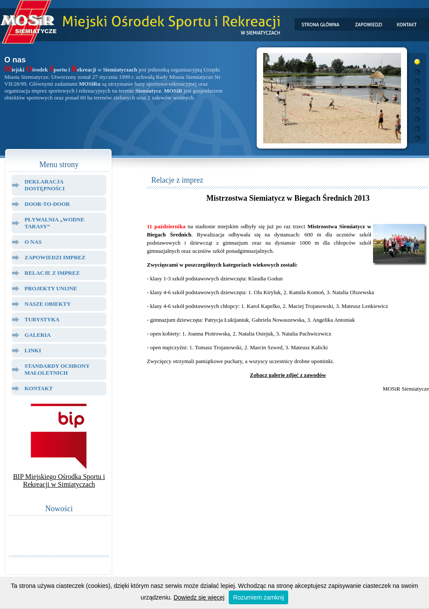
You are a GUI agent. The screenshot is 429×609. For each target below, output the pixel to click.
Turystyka (42, 319)
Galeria (38, 335)
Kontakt (39, 388)
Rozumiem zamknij (258, 597)
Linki (33, 350)
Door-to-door (47, 204)
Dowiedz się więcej (199, 597)
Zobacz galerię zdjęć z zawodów (288, 375)
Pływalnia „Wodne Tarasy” (54, 223)
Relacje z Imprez (52, 273)
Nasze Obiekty (48, 304)
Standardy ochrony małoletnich (57, 369)
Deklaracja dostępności (45, 185)
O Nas (33, 242)
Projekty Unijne (51, 288)
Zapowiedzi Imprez (55, 257)
